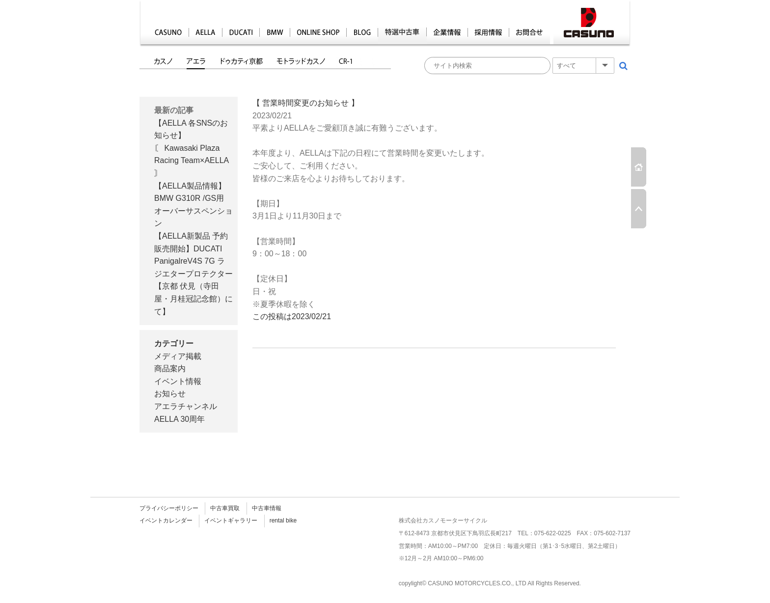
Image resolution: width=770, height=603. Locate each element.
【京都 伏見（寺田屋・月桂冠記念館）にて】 (193, 298)
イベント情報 (177, 381)
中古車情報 (266, 508)
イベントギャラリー (230, 520)
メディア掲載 (177, 356)
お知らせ (170, 393)
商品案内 (170, 368)
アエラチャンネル (185, 406)
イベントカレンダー (165, 520)
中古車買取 (225, 508)
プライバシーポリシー (168, 508)
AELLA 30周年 (179, 419)
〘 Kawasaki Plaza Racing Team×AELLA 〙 (191, 160)
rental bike (283, 520)
